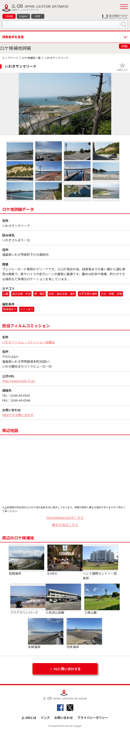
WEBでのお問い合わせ (18, 415)
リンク (45, 718)
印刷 (124, 46)
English (23, 16)
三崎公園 (102, 599)
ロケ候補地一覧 (31, 58)
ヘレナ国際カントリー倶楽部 (100, 562)
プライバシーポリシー (92, 718)
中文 (37, 16)
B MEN (65, 560)
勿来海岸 (84, 633)
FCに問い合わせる (67, 669)
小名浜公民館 (63, 599)
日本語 (9, 16)
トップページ (10, 58)
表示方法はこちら (65, 525)
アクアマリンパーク (28, 599)
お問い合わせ (63, 718)
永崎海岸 (45, 633)
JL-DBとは (29, 718)
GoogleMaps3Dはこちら (65, 517)
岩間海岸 (26, 560)
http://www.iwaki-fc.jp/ (18, 381)
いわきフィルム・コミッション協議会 (28, 342)
